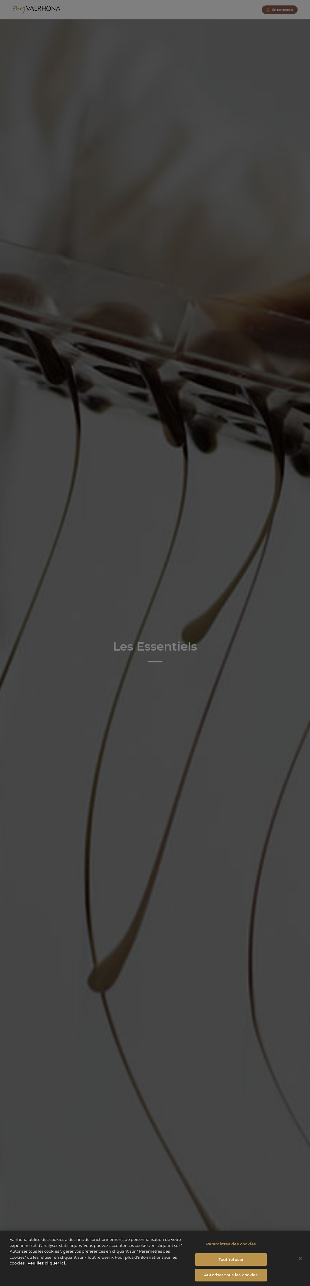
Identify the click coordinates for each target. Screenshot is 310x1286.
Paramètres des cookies (231, 1247)
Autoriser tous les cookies (231, 1278)
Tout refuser (231, 1262)
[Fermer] (300, 1261)
